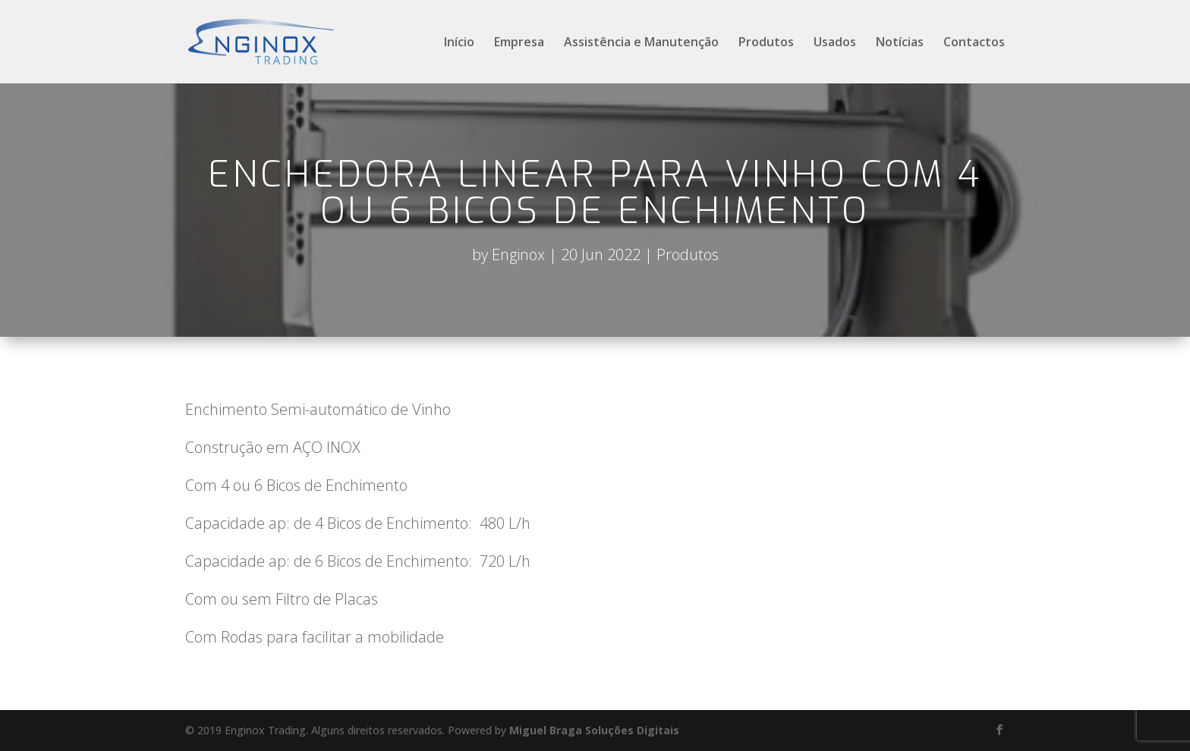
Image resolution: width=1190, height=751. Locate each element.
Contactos (974, 43)
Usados (835, 43)
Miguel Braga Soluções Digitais (594, 730)
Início (459, 43)
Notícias (900, 43)
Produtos (766, 43)
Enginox (518, 254)
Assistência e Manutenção (641, 43)
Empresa (519, 43)
